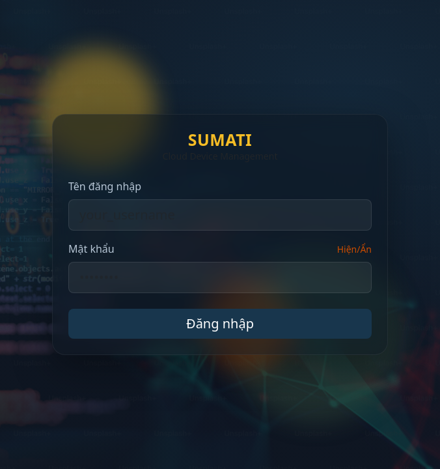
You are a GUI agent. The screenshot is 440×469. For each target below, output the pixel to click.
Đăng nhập (220, 323)
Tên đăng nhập (104, 186)
